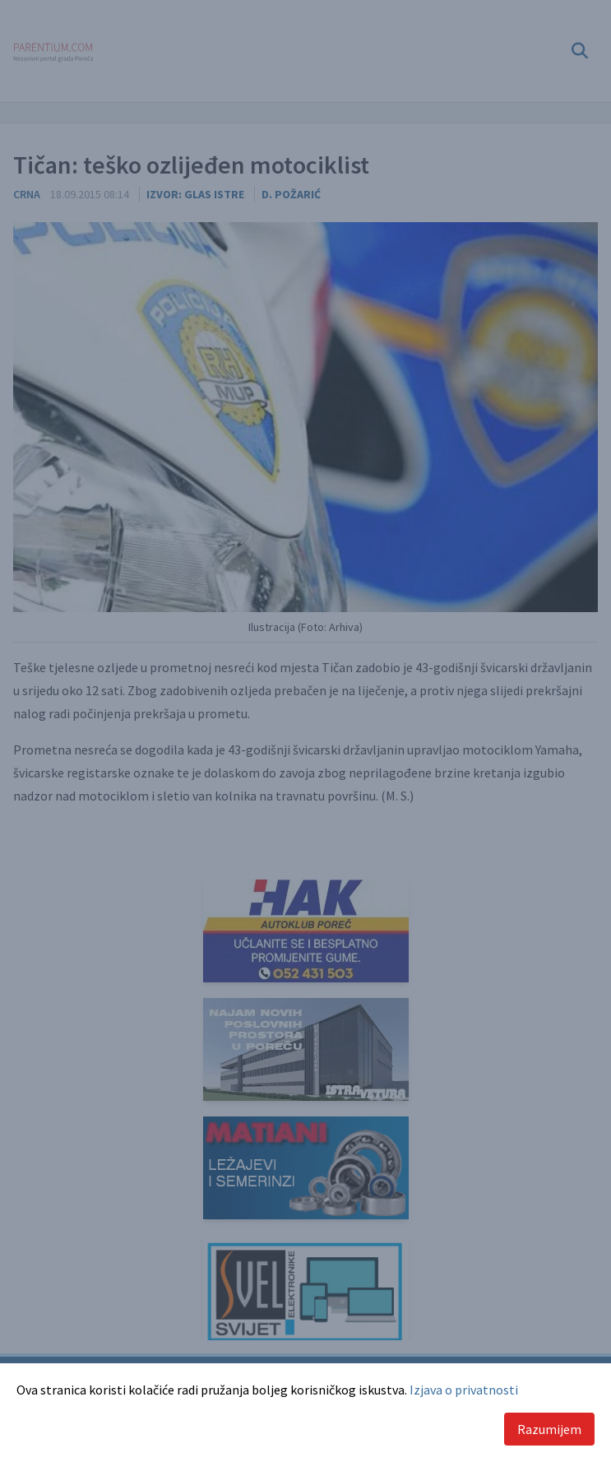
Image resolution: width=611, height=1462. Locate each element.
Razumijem (549, 1429)
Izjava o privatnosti (464, 1389)
